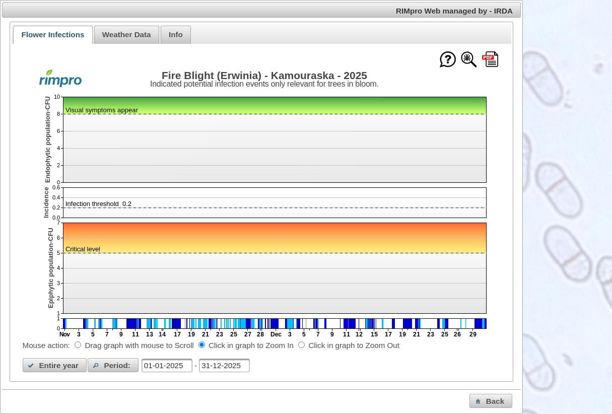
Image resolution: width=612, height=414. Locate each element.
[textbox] (167, 365)
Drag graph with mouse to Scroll (139, 345)
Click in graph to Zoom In (251, 345)
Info (176, 34)
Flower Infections (52, 34)
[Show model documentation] (469, 60)
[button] (55, 365)
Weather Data (126, 34)
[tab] (52, 35)
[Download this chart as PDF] (490, 60)
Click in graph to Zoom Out (353, 345)
